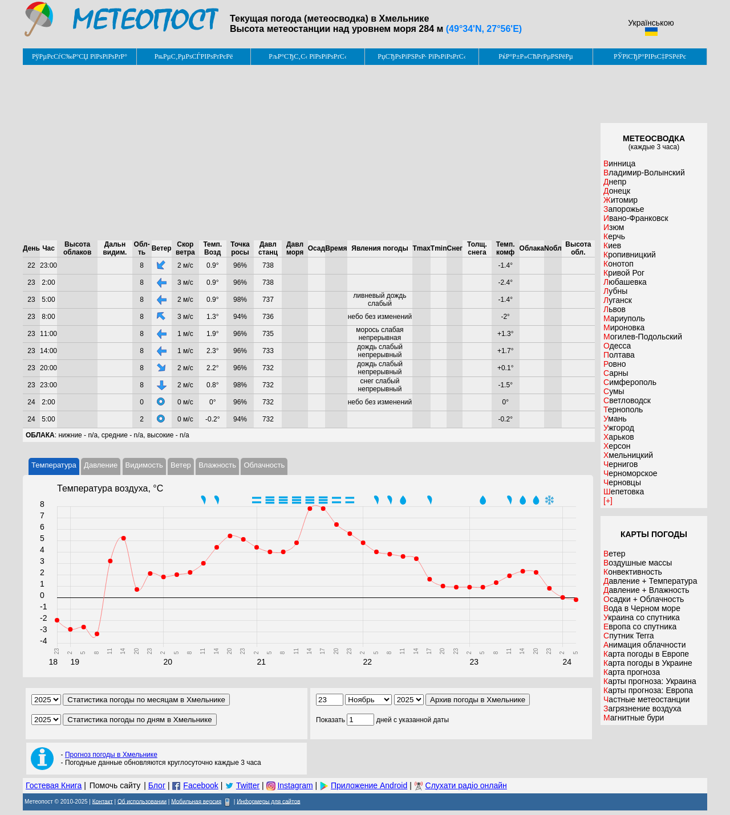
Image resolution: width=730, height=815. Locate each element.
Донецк (616, 190)
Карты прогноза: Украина (649, 681)
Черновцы (622, 482)
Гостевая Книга (54, 785)
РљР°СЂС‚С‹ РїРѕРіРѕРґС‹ (308, 56)
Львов (614, 309)
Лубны (615, 291)
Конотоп (618, 263)
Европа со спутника (639, 626)
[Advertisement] (309, 152)
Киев (612, 245)
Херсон (617, 445)
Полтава (619, 354)
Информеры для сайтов (268, 801)
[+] (608, 500)
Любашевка (625, 281)
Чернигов (620, 464)
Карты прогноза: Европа (648, 690)
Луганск (617, 300)
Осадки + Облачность (643, 599)
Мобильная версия (196, 801)
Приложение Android (369, 785)
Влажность (217, 465)
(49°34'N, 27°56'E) (484, 29)
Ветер (181, 465)
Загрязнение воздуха (642, 708)
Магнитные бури (633, 717)
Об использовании (142, 801)
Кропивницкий (629, 254)
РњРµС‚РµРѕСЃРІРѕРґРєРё (194, 56)
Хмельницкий (628, 455)
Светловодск (627, 400)
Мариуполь (624, 318)
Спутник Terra (628, 635)
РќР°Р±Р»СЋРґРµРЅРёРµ (535, 56)
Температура (53, 465)
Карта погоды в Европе (646, 653)
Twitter (247, 785)
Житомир (620, 199)
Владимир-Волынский (644, 172)
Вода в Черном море (641, 608)
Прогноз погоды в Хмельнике (111, 755)
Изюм (613, 227)
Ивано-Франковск (635, 218)
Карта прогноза (631, 672)
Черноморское (630, 473)
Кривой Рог (623, 272)
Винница (619, 163)
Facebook (200, 785)
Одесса (617, 345)
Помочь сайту (115, 785)
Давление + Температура (650, 580)
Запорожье (623, 209)
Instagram (295, 785)
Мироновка (623, 327)
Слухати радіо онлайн (466, 785)
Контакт (102, 801)
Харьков (618, 436)
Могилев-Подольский (642, 336)
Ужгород (618, 427)
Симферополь (629, 382)
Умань (615, 418)
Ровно (614, 363)
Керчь (614, 236)
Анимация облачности (644, 644)
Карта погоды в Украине (647, 662)
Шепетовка (623, 491)
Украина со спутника (641, 617)
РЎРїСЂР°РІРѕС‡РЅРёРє (650, 56)
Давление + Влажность (646, 590)
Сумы (613, 391)
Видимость (144, 465)
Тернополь (623, 409)
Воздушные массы (637, 562)
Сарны (615, 373)
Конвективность (632, 571)
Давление (100, 465)
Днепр (614, 181)
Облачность (264, 465)
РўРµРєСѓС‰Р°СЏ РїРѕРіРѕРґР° (79, 56)
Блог (156, 785)
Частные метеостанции (646, 699)
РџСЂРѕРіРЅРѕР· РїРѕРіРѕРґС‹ (421, 56)
